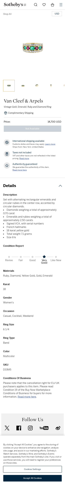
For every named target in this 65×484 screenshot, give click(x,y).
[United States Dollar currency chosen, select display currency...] (57, 13)
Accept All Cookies (32, 478)
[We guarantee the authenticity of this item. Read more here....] (19, 170)
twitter (7, 428)
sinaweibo (58, 428)
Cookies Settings (32, 469)
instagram (30, 428)
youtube (44, 428)
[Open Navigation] (60, 4)
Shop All (7, 14)
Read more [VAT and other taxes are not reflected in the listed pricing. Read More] (24, 158)
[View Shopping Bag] (52, 5)
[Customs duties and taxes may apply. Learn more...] (50, 144)
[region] (32, 460)
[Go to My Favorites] (44, 5)
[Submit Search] (35, 4)
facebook (18, 428)
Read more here (27, 396)
